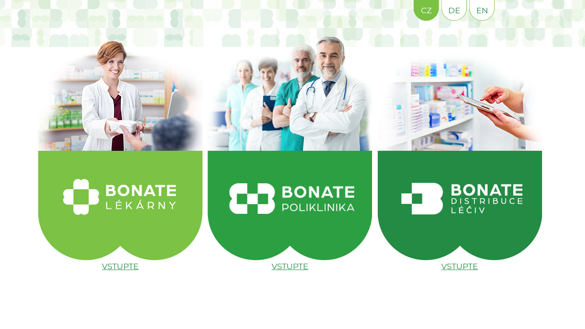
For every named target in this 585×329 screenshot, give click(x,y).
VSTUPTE (120, 266)
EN (482, 10)
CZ (426, 10)
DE (454, 10)
